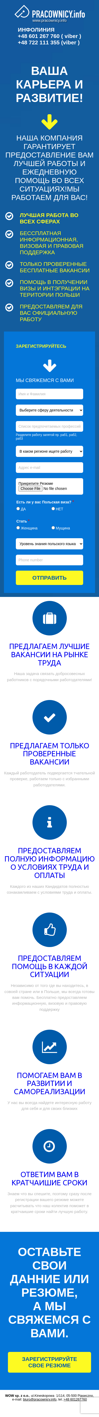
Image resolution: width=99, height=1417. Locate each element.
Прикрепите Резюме (35, 483)
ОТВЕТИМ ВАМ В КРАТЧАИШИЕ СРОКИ (49, 1178)
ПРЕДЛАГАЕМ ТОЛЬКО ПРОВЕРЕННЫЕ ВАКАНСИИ (49, 753)
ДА (23, 509)
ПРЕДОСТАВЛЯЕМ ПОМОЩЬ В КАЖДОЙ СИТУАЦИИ (49, 966)
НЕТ (59, 509)
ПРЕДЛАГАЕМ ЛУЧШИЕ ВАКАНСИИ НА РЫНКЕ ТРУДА (49, 654)
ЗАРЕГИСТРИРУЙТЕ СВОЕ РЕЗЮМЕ (49, 1362)
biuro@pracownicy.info (39, 1399)
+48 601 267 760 (39, 36)
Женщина (29, 528)
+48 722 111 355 (39, 42)
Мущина (63, 528)
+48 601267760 (75, 1399)
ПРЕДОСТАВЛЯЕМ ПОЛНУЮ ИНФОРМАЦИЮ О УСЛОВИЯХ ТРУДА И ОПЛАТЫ (49, 862)
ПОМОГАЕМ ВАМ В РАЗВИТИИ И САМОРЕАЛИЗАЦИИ (49, 1083)
